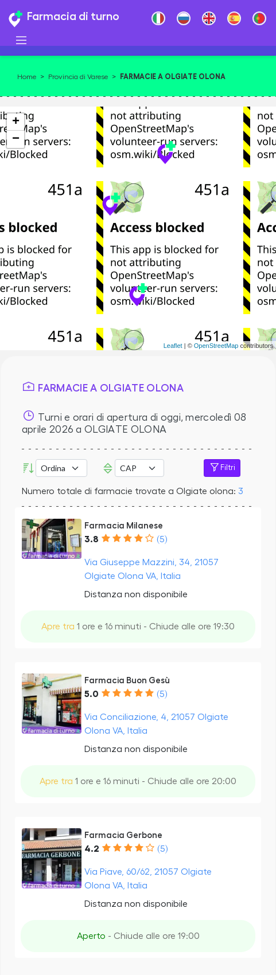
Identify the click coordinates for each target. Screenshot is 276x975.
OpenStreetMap (216, 345)
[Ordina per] (61, 468)
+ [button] (16, 122)
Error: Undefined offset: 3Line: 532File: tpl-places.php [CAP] (139, 468)
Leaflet (173, 345)
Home (26, 76)
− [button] (16, 139)
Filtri (222, 467)
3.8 (91, 539)
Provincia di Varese (78, 76)
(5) (162, 539)
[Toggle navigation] (21, 40)
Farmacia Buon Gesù (127, 680)
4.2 (91, 848)
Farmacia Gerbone (123, 835)
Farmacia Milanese (123, 525)
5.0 (91, 694)
